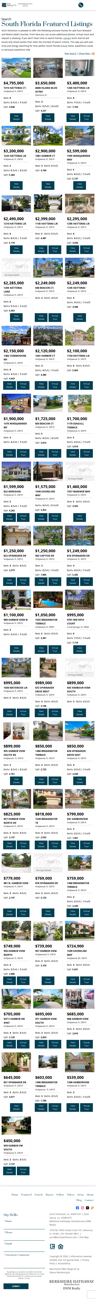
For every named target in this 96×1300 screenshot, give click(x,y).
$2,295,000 (77, 218)
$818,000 (43, 814)
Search (39, 1194)
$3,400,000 (77, 83)
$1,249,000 (77, 550)
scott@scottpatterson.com (63, 1237)
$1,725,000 (45, 418)
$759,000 (75, 878)
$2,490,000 (14, 218)
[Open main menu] (91, 5)
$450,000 (12, 1140)
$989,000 (43, 682)
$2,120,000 (45, 350)
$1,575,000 (45, 486)
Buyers (49, 1194)
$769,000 (43, 878)
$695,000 (43, 1014)
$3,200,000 (14, 150)
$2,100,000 (77, 350)
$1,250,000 (14, 550)
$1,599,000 (14, 486)
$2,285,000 (14, 282)
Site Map (84, 1237)
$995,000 (75, 614)
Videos (70, 1194)
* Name (8, 1221)
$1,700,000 (77, 418)
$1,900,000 (14, 418)
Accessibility (64, 1263)
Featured (26, 1194)
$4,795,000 (14, 83)
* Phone (8, 1232)
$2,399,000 (45, 218)
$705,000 (12, 1014)
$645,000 (12, 1077)
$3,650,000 (45, 83)
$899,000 (75, 682)
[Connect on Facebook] (77, 1207)
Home (15, 1194)
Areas (80, 1194)
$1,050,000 (45, 614)
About (90, 1194)
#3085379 (66, 1217)
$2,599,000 (77, 150)
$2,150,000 (14, 350)
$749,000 (12, 946)
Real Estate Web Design (63, 1268)
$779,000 (12, 878)
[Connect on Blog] (92, 1207)
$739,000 (43, 946)
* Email (8, 1243)
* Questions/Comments (16, 1255)
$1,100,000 (14, 614)
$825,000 (12, 814)
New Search (70, 53)
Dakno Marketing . (60, 1272)
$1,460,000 (77, 486)
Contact (89, 1200)
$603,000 (43, 1077)
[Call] (81, 4)
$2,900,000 (45, 150)
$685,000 (75, 1014)
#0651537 (76, 1214)
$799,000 (75, 814)
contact (67, 38)
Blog (79, 1200)
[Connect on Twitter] (87, 1207)
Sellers (60, 1194)
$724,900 (75, 946)
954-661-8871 (72, 1233)
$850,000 (43, 746)
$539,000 (75, 1077)
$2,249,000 (45, 282)
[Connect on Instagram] (82, 1207)
